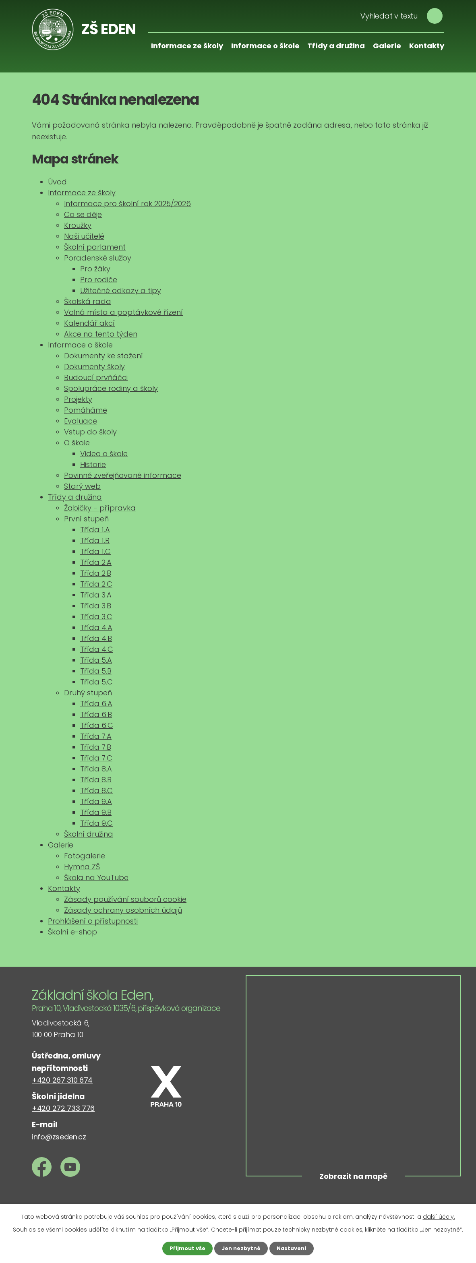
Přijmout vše (185, 1248)
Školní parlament (95, 247)
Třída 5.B (96, 671)
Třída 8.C (96, 790)
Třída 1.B (95, 540)
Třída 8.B (96, 780)
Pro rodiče (98, 280)
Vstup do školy (90, 432)
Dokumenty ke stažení (103, 356)
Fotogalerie (84, 856)
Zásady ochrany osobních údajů (123, 910)
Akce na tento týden (100, 334)
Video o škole (104, 454)
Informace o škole (265, 46)
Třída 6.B (96, 714)
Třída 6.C (96, 725)
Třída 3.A (96, 595)
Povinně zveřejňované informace (122, 475)
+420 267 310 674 (62, 1080)
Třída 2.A (96, 562)
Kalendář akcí (89, 323)
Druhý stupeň (88, 693)
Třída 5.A (96, 660)
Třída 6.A (96, 704)
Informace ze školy (187, 46)
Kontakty (426, 46)
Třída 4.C (96, 649)
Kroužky (77, 225)
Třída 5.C (96, 682)
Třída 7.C (96, 758)
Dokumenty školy (94, 367)
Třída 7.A (96, 736)
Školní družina (88, 834)
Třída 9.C (96, 823)
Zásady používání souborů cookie (125, 899)
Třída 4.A (96, 627)
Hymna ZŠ (82, 867)
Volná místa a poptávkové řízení (123, 312)
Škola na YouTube (96, 877)
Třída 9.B (96, 812)
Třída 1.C (95, 551)
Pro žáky (95, 269)
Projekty (78, 399)
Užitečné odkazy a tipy (120, 290)
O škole (77, 443)
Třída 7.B (95, 747)
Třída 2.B (95, 573)
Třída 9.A (96, 801)
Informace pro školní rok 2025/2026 (127, 203)
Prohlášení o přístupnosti (93, 921)
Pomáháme (85, 410)
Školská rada (87, 301)
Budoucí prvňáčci (96, 377)
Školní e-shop (72, 932)
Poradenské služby (97, 258)
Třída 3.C (96, 617)
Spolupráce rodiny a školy (111, 388)
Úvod (57, 182)
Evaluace (80, 421)
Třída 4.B (96, 638)
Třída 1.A (95, 530)
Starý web (82, 486)
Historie (93, 464)
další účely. (439, 1216)
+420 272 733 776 (63, 1108)
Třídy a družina (336, 46)
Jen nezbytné (241, 1248)
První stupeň (86, 519)
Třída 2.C (96, 584)
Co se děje (83, 214)
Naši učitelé (84, 236)
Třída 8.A (96, 769)
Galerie (387, 46)
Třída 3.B (95, 606)
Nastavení (294, 1248)
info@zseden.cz (59, 1137)
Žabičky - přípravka (100, 508)
